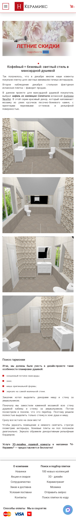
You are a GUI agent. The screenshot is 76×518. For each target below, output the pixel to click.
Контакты (21, 497)
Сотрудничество (21, 481)
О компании (20, 466)
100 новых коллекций (55, 471)
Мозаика (55, 487)
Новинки (20, 471)
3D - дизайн (55, 476)
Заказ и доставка (20, 487)
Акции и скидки (20, 476)
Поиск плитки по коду (55, 497)
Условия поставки (21, 492)
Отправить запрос (55, 492)
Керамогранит (55, 481)
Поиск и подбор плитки (55, 466)
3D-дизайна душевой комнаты (31, 444)
